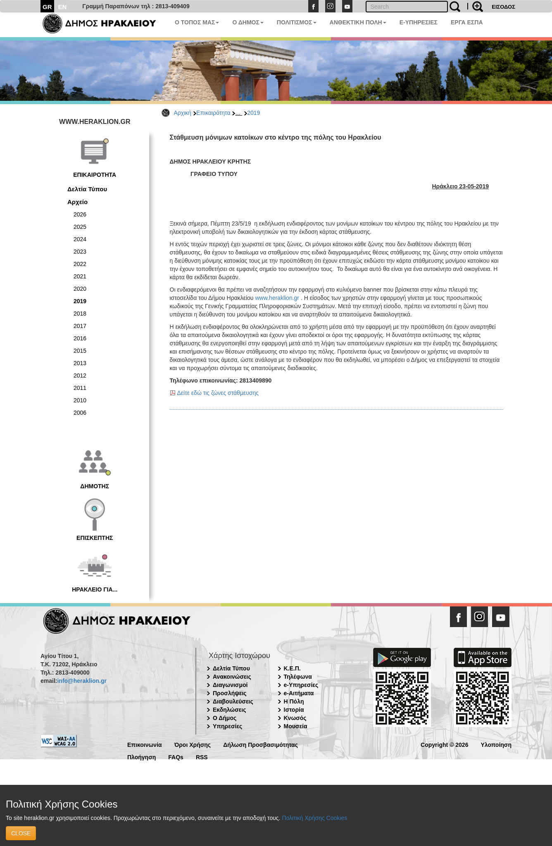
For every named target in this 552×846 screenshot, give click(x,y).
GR (47, 6)
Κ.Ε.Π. (292, 668)
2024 (80, 239)
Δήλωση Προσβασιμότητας (260, 744)
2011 (80, 388)
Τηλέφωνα (298, 676)
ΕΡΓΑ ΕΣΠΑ (467, 22)
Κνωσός (295, 718)
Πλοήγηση (141, 756)
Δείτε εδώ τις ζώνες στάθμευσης (218, 393)
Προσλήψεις (230, 693)
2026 (80, 214)
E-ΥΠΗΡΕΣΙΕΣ (419, 22)
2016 (80, 338)
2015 (80, 350)
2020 (80, 288)
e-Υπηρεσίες (301, 685)
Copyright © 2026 (444, 744)
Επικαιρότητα (213, 112)
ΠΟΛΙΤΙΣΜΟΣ (296, 22)
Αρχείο (77, 201)
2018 (80, 313)
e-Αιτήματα (299, 693)
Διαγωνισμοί (230, 685)
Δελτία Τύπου (87, 188)
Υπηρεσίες (227, 726)
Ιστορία (294, 709)
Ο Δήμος (224, 718)
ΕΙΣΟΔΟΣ (503, 7)
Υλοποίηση (496, 744)
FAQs (175, 756)
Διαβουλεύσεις (233, 701)
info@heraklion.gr (81, 680)
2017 (80, 326)
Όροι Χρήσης (192, 744)
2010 (80, 400)
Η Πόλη (294, 701)
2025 (80, 226)
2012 (80, 375)
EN (62, 6)
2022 (80, 264)
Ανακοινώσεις (232, 676)
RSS (202, 756)
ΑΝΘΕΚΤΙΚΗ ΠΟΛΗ (358, 22)
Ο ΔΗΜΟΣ (247, 22)
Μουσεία (295, 726)
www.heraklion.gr (277, 298)
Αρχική (183, 112)
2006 (80, 412)
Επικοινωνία (144, 744)
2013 (80, 363)
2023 (80, 251)
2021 (80, 276)
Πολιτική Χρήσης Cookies (314, 818)
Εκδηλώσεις (229, 709)
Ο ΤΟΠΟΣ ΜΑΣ (197, 22)
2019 (253, 112)
